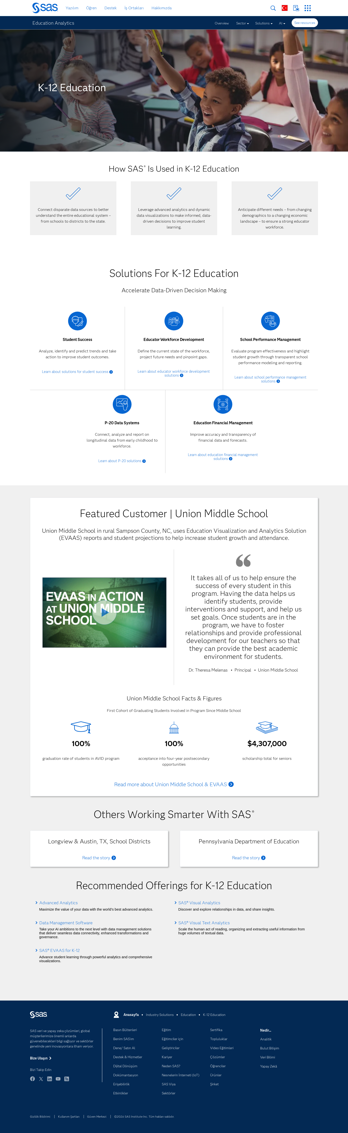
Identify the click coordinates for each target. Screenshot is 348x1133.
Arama (273, 8)
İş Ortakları (134, 8)
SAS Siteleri (308, 8)
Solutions (262, 23)
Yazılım (72, 8)
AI (280, 23)
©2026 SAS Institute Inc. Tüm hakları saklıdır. (144, 1116)
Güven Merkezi (96, 1116)
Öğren (91, 8)
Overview (222, 23)
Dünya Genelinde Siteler (285, 8)
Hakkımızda (162, 8)
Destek (110, 8)
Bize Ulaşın (296, 8)
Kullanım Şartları (69, 1116)
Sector (241, 23)
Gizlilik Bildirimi (40, 1116)
